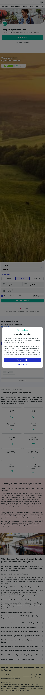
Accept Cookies (22, 360)
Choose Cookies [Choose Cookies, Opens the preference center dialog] (22, 364)
